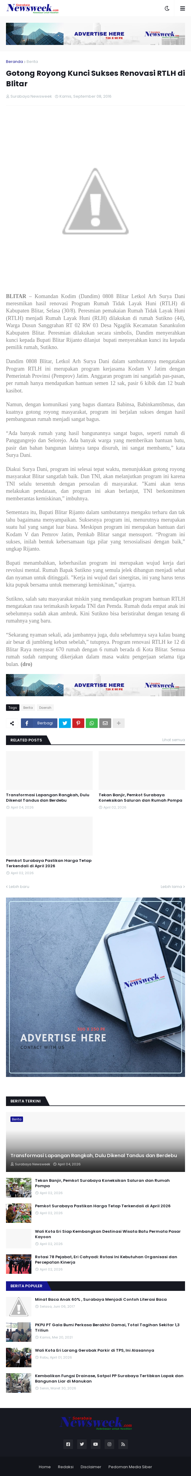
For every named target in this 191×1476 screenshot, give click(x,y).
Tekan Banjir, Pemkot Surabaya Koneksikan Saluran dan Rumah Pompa (140, 797)
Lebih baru (19, 886)
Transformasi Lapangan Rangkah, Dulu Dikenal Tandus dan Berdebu (47, 797)
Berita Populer (26, 1286)
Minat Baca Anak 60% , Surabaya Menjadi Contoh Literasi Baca (101, 1299)
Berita (32, 61)
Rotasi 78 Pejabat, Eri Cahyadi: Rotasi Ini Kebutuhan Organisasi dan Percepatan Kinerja (106, 1259)
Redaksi (66, 1467)
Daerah (45, 707)
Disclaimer (91, 1467)
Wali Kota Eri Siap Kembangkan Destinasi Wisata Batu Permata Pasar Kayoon (108, 1234)
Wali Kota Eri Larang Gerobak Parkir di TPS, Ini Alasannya (94, 1350)
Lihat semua (173, 739)
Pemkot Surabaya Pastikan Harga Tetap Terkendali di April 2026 (48, 863)
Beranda (14, 61)
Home (45, 1467)
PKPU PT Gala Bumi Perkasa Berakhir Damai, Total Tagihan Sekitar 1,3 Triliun (107, 1327)
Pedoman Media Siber (130, 1467)
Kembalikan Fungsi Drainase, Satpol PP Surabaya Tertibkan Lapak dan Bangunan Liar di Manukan (109, 1378)
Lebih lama (171, 886)
